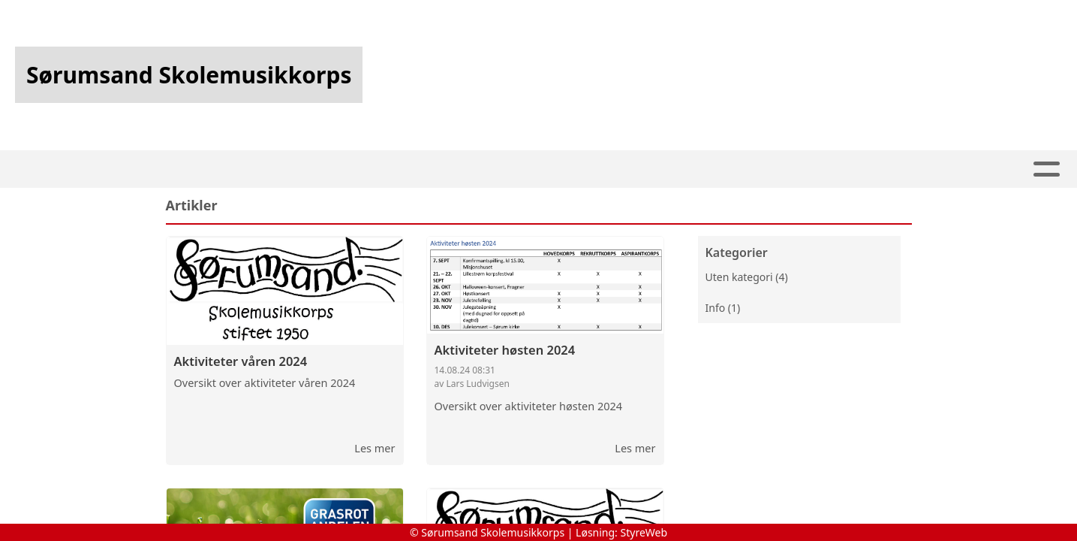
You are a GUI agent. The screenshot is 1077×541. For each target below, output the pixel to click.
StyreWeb (644, 532)
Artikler (434, 169)
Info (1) (723, 308)
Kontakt (686, 169)
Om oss (597, 169)
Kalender (514, 169)
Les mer (374, 447)
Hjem (369, 169)
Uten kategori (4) (746, 277)
